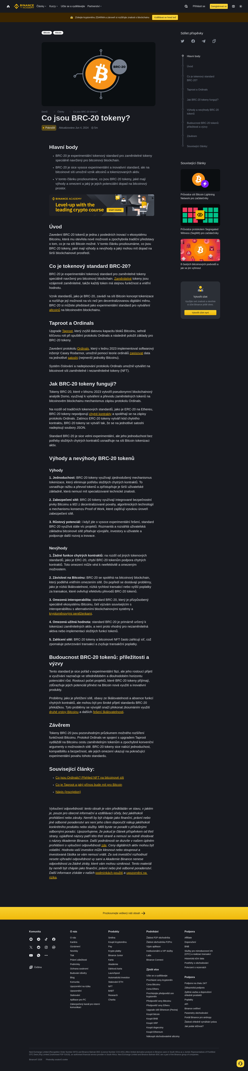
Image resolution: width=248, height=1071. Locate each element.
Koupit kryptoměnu (117, 942)
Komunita (74, 982)
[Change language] (233, 6)
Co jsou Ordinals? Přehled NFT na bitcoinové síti (90, 777)
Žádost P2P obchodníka (158, 937)
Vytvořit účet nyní (200, 312)
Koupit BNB (152, 1018)
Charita (111, 999)
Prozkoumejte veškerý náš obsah (124, 913)
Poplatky (189, 999)
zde (103, 845)
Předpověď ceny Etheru (158, 1005)
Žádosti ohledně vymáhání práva (201, 1022)
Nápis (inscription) (68, 792)
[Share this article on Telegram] (203, 41)
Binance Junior (115, 955)
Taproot (67, 331)
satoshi (73, 357)
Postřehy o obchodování (196, 963)
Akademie (113, 964)
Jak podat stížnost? (194, 1026)
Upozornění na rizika (80, 986)
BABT (111, 991)
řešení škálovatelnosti (108, 712)
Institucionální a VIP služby (159, 951)
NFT (110, 986)
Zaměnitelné (123, 278)
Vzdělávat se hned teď (165, 17)
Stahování (75, 995)
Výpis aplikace (153, 946)
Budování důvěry (78, 973)
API (186, 1004)
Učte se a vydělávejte (156, 975)
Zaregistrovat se (219, 6)
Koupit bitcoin (153, 1014)
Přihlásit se (199, 6)
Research (113, 995)
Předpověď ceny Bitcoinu (158, 1001)
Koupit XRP (152, 1023)
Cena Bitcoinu (153, 984)
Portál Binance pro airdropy (198, 1017)
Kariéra (73, 942)
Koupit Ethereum (154, 1032)
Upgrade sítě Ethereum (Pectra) (162, 1010)
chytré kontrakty (100, 414)
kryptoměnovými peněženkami (70, 613)
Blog (72, 977)
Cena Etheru (152, 989)
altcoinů (54, 310)
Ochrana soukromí (79, 968)
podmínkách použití (109, 873)
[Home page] (24, 6)
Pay (110, 946)
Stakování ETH (115, 982)
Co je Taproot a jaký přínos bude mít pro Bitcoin (89, 784)
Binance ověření (193, 1008)
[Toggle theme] (240, 6)
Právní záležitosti (78, 960)
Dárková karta (115, 968)
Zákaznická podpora (195, 987)
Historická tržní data (194, 958)
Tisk (72, 955)
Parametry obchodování (196, 1013)
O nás (73, 937)
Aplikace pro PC (78, 999)
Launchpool (114, 973)
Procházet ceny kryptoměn (159, 980)
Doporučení (190, 942)
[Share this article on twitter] (182, 41)
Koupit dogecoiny (154, 1027)
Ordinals (83, 348)
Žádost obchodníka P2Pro (159, 942)
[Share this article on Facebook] (193, 41)
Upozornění (75, 991)
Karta (110, 960)
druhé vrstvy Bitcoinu (64, 712)
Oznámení (75, 946)
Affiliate (188, 937)
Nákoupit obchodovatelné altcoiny (163, 1036)
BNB (187, 946)
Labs (148, 955)
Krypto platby (114, 951)
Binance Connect (154, 960)
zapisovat (136, 353)
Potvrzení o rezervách (195, 967)
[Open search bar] (185, 6)
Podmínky (75, 964)
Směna (111, 937)
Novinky (74, 951)
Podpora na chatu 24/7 (196, 983)
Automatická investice (119, 977)
